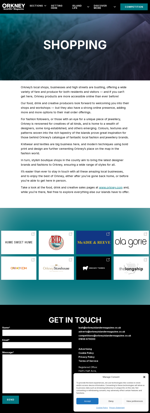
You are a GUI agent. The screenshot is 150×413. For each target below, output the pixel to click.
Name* (37, 331)
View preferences (134, 401)
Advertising (85, 349)
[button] (144, 377)
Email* (37, 343)
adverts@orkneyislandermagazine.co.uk (101, 331)
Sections (36, 5)
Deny (110, 401)
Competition (134, 6)
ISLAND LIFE (77, 6)
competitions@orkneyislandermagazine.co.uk (104, 335)
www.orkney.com (111, 187)
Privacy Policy (86, 357)
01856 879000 (86, 339)
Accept (87, 401)
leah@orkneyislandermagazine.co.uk (99, 327)
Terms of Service (88, 361)
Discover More (100, 6)
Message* (37, 372)
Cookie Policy (102, 408)
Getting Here (57, 6)
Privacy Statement (117, 408)
